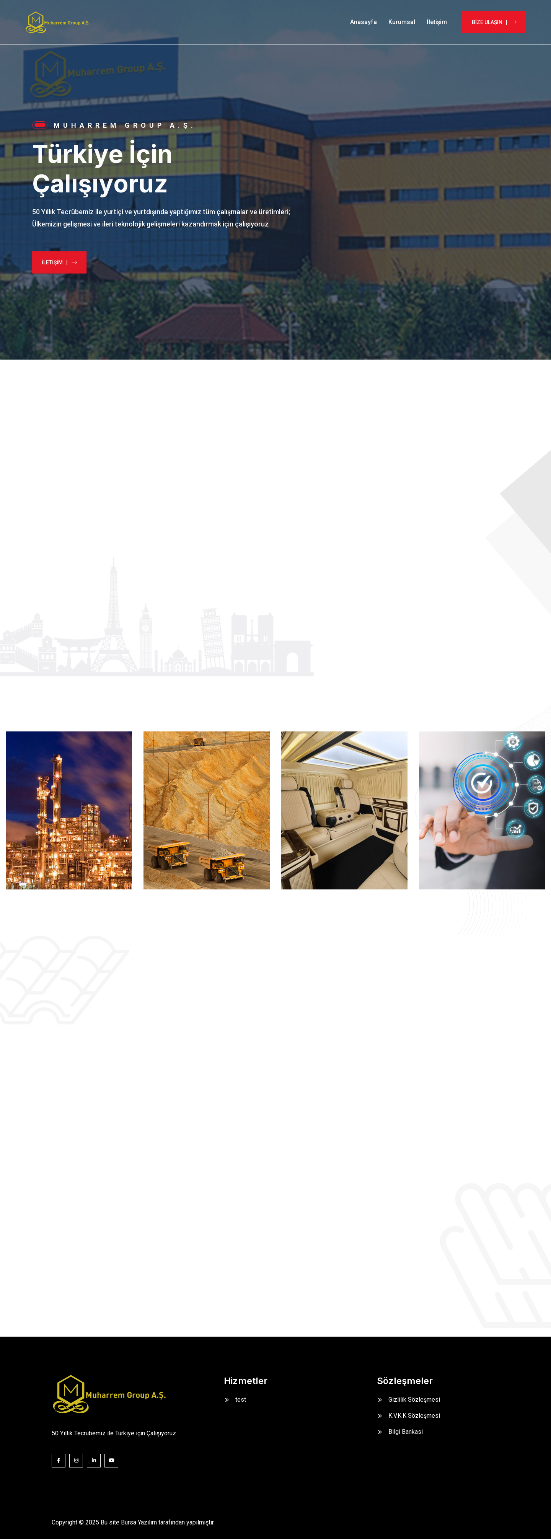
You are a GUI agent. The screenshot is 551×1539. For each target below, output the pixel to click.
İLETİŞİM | (52, 262)
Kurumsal (401, 22)
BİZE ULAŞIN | (494, 22)
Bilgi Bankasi (405, 1431)
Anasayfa (363, 22)
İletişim (437, 22)
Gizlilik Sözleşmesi (414, 1399)
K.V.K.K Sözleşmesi (414, 1415)
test (240, 1399)
